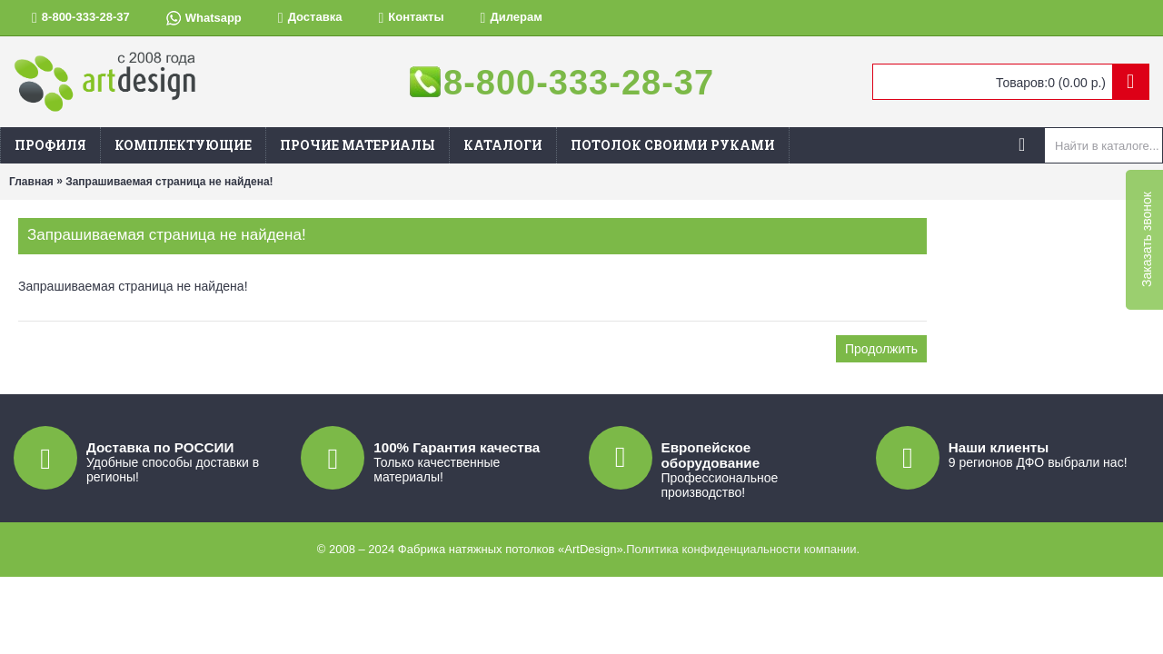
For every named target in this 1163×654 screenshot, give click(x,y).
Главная (31, 181)
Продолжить (881, 349)
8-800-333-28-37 (578, 83)
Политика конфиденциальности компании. (743, 549)
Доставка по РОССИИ (160, 447)
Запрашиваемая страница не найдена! (169, 181)
